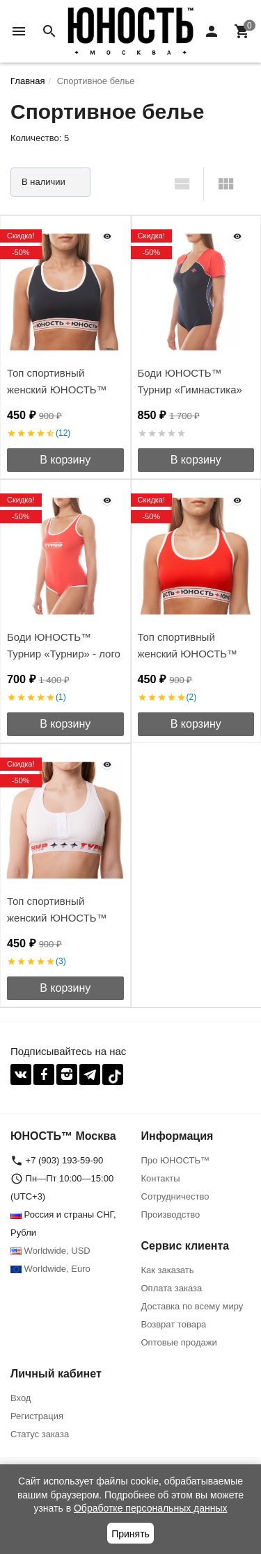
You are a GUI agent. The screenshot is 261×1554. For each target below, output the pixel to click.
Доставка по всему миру (192, 1306)
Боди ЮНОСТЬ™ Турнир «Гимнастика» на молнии (190, 389)
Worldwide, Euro (50, 1268)
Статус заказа (39, 1434)
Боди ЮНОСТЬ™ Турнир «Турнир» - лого (63, 645)
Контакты (160, 1178)
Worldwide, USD (50, 1250)
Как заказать (167, 1270)
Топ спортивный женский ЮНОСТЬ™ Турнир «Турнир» (57, 917)
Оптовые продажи (179, 1342)
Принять (130, 1533)
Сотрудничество (175, 1196)
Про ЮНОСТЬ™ (175, 1160)
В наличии (43, 182)
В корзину (65, 460)
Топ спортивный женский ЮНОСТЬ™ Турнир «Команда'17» (190, 653)
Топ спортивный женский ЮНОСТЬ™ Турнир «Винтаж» (57, 389)
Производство (170, 1214)
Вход (20, 1398)
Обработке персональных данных (151, 1508)
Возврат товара (174, 1324)
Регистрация (36, 1416)
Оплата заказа (172, 1288)
